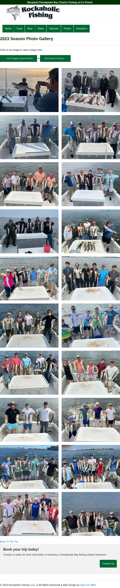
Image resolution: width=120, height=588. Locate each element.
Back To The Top (9, 541)
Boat (29, 28)
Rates (41, 28)
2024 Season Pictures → (55, 58)
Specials (53, 28)
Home (8, 28)
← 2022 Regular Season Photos (18, 58)
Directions (81, 28)
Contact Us (108, 563)
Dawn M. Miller (88, 585)
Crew (19, 28)
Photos (67, 28)
